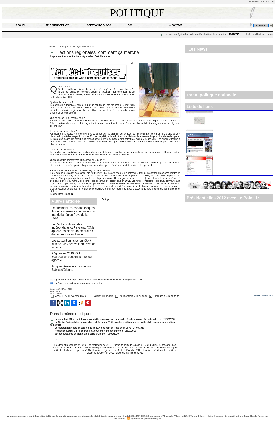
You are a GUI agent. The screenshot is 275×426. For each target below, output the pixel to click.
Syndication (137, 418)
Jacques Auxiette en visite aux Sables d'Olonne (71, 268)
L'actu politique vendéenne (157, 345)
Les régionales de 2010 (83, 46)
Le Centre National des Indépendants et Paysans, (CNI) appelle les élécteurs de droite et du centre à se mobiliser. (72, 229)
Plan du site (119, 418)
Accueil (19, 25)
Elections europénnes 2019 (100, 353)
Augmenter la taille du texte (131, 296)
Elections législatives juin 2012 (140, 347)
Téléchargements (56, 25)
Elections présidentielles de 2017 (159, 350)
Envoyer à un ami (76, 296)
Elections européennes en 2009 (70, 345)
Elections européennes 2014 (77, 350)
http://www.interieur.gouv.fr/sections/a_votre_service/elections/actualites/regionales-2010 (98, 279)
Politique (137, 13)
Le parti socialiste (226, 155)
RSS (128, 25)
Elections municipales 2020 (129, 353)
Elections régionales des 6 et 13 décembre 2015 (117, 350)
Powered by (263, 296)
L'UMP (220, 112)
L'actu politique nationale (85, 347)
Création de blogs (97, 25)
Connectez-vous (266, 1)
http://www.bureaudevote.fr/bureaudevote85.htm (78, 283)
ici (72, 194)
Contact (175, 25)
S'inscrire (253, 1)
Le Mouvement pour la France (233, 133)
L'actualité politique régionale (128, 345)
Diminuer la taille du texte (164, 296)
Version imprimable (101, 296)
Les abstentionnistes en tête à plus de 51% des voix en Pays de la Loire (73, 244)
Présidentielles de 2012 (111, 347)
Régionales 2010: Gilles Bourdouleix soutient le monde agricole (71, 257)
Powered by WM (153, 418)
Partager (106, 199)
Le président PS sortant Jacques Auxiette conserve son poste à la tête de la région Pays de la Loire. (73, 213)
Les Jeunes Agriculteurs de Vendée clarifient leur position (198, 34)
